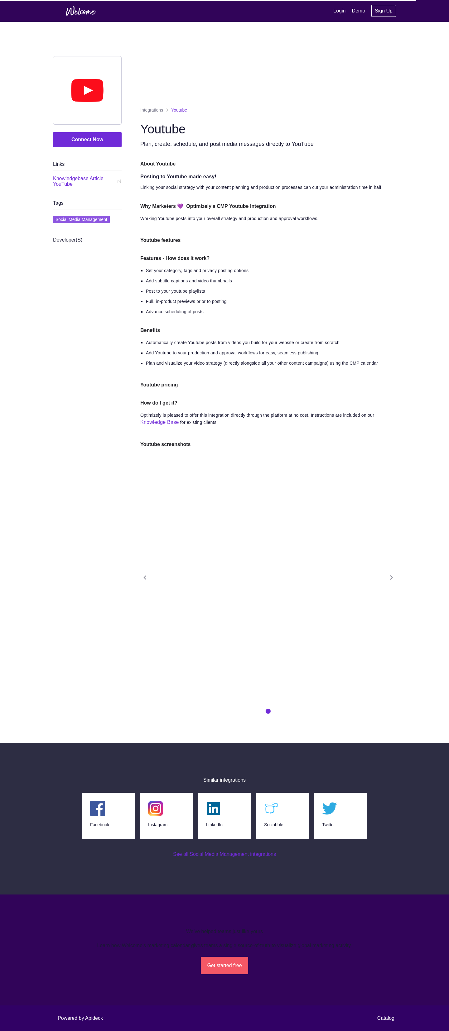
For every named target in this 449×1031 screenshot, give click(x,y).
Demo (358, 10)
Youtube (179, 110)
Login (339, 10)
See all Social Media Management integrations (224, 854)
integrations (151, 110)
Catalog (385, 1018)
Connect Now (87, 139)
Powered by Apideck (80, 1018)
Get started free (224, 965)
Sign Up (384, 10)
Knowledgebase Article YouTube (87, 181)
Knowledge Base (159, 422)
